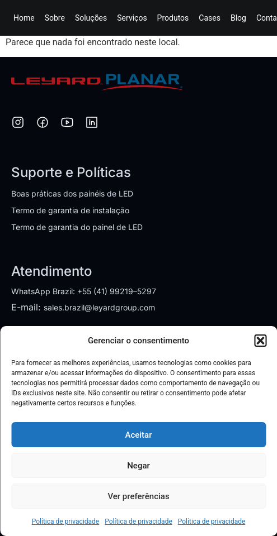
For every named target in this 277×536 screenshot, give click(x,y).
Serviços (132, 17)
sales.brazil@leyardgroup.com (99, 307)
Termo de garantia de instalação (70, 210)
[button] (260, 340)
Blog (238, 17)
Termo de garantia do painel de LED (77, 227)
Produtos (173, 17)
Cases (209, 17)
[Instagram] (18, 124)
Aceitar (138, 435)
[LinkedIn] (91, 124)
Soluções (91, 17)
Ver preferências (138, 496)
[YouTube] (67, 124)
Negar (138, 466)
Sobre (55, 17)
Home (24, 17)
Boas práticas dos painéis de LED (72, 193)
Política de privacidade (66, 521)
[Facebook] (42, 124)
